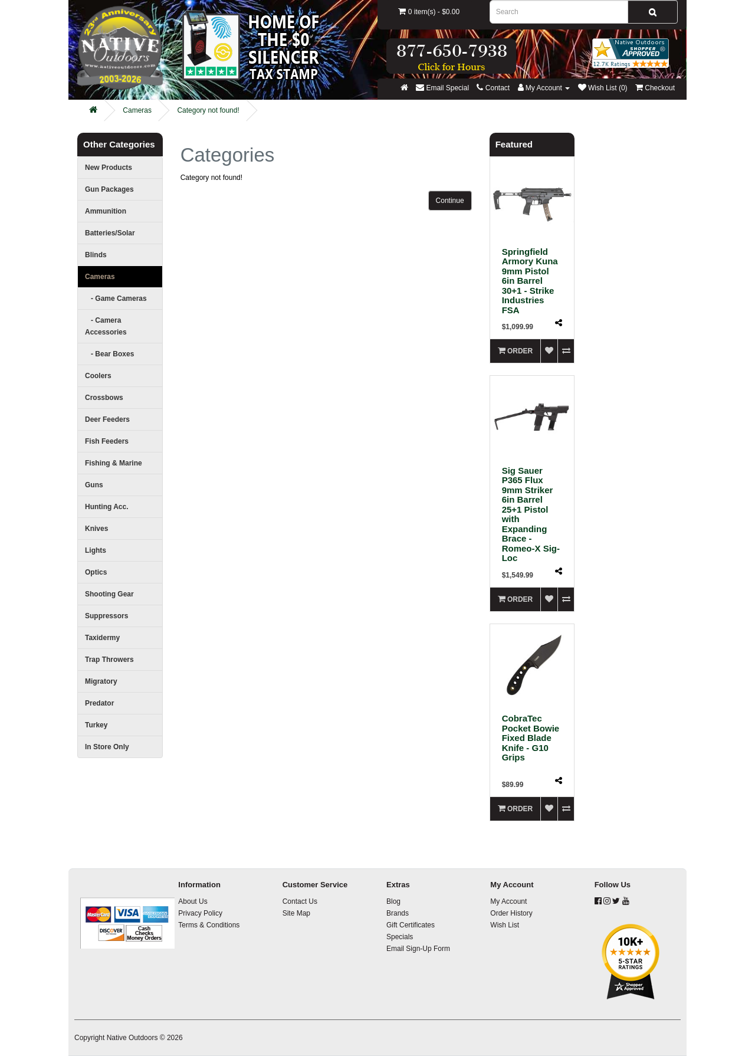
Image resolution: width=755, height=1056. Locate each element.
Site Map (296, 913)
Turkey (96, 725)
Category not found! (208, 110)
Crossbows (104, 397)
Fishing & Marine (113, 463)
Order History (511, 913)
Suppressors (106, 616)
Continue (450, 200)
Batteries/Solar (110, 233)
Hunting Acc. (107, 507)
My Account (508, 901)
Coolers (98, 376)
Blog (393, 901)
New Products (108, 167)
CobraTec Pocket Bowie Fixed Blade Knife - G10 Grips (531, 737)
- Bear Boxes (109, 354)
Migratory (101, 681)
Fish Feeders (107, 441)
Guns (94, 485)
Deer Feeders (107, 419)
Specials (399, 937)
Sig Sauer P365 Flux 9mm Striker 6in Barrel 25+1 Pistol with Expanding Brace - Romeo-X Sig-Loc (531, 514)
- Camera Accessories (106, 326)
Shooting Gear (109, 594)
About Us (192, 901)
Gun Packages (109, 189)
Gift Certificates (410, 925)
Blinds (96, 255)
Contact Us (300, 901)
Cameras (137, 110)
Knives (96, 528)
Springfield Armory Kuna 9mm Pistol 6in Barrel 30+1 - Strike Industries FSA (530, 281)
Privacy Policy (200, 913)
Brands (397, 913)
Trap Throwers (109, 659)
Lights (95, 550)
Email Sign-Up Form (418, 949)
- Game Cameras (116, 298)
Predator (99, 703)
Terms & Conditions (208, 925)
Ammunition (105, 211)
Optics (96, 572)
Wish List (504, 925)
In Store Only (107, 747)
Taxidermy (102, 638)
